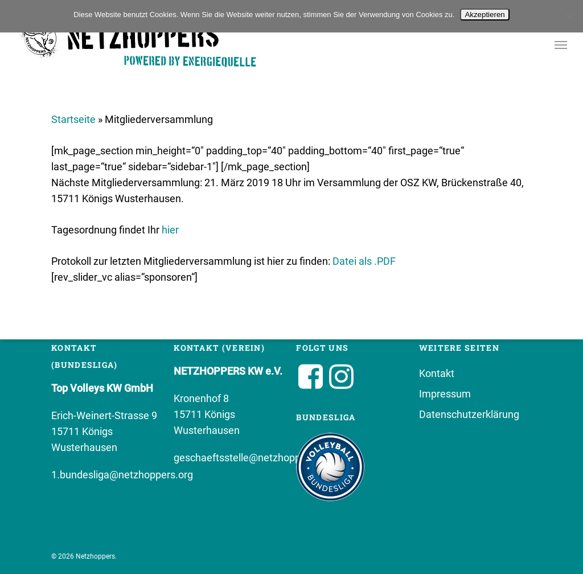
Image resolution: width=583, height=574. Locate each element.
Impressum (445, 394)
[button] (561, 44)
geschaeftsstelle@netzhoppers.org (253, 458)
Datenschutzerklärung (469, 414)
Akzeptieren (484, 14)
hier (170, 230)
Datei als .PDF (364, 261)
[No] (568, 16)
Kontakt (436, 373)
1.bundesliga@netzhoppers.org (122, 475)
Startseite (73, 119)
